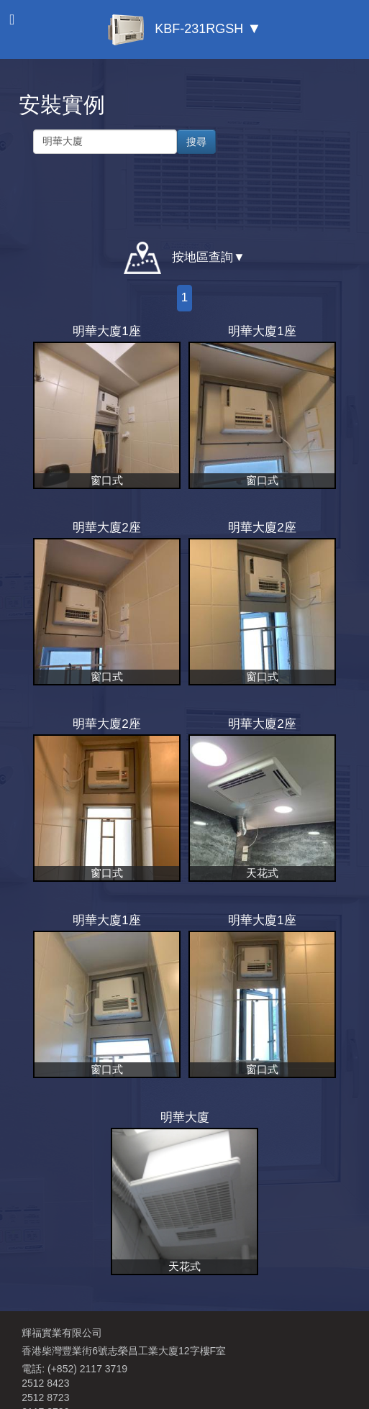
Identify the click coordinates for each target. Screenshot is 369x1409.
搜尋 (196, 141)
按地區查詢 (178, 258)
